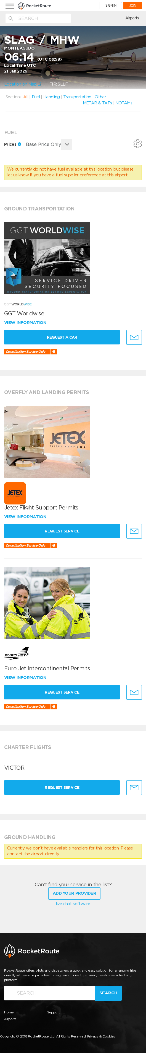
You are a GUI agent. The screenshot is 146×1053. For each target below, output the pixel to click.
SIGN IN (110, 5)
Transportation (77, 96)
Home (9, 1012)
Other (100, 96)
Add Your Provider (74, 893)
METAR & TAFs (97, 103)
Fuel (36, 96)
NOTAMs (123, 103)
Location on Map (22, 84)
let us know (18, 175)
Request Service (62, 531)
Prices (12, 144)
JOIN (132, 5)
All (25, 96)
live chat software (73, 903)
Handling (51, 96)
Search (108, 992)
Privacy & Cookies (101, 1036)
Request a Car (62, 337)
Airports (132, 18)
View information (25, 322)
